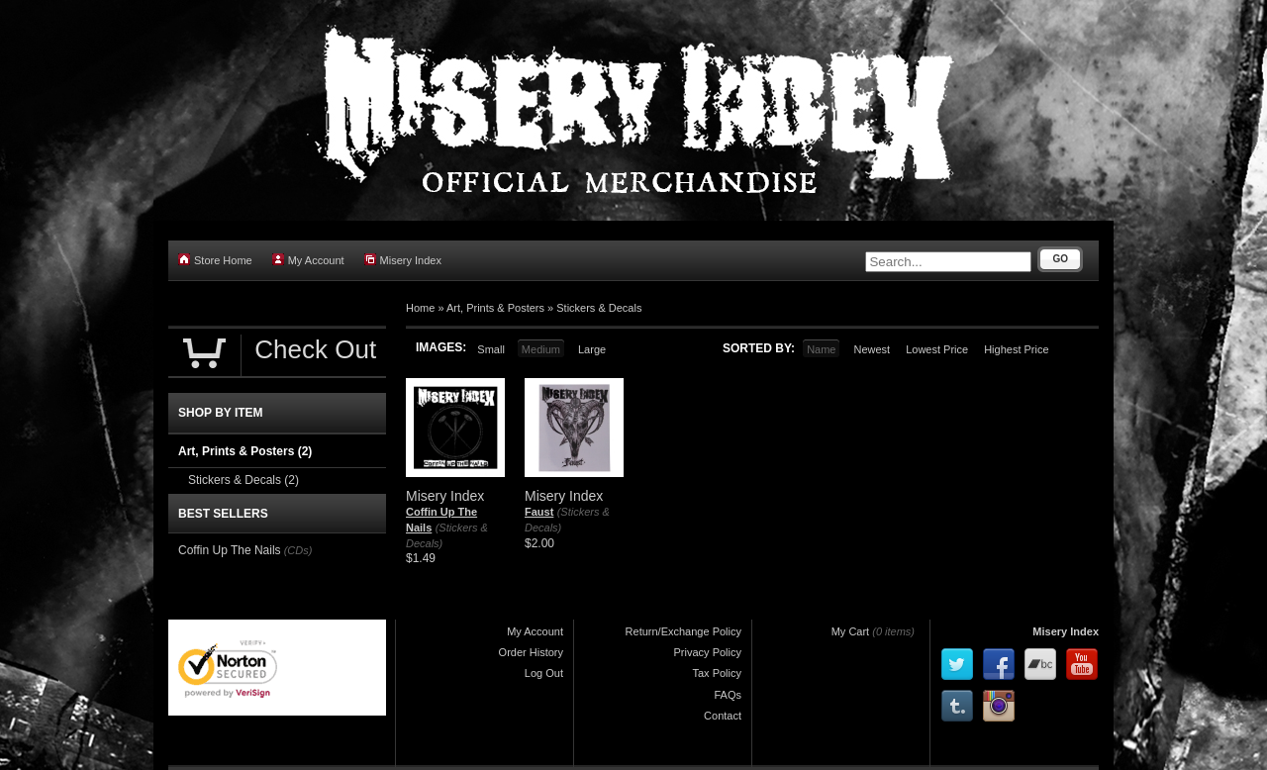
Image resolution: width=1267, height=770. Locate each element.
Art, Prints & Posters (495, 308)
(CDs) (298, 550)
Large (592, 349)
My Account (308, 259)
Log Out (544, 673)
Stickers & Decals (598, 308)
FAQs (727, 695)
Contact (722, 716)
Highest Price (1016, 349)
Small (491, 349)
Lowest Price (937, 349)
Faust (539, 512)
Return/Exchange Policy (683, 631)
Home (420, 308)
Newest (871, 349)
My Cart (850, 631)
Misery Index (402, 259)
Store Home (215, 259)
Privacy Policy (707, 652)
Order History (531, 652)
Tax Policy (716, 673)
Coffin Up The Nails (229, 550)
